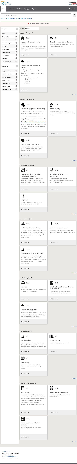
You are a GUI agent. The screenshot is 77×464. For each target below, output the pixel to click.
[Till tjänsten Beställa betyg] (26, 391)
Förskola (21, 18)
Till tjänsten (24, 55)
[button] (17, 29)
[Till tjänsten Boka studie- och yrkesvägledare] (60, 391)
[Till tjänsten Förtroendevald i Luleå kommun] (31, 143)
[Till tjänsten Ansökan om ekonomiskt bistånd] (31, 227)
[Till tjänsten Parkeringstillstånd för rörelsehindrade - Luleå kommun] (62, 287)
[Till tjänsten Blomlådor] (24, 286)
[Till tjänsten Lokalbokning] (25, 361)
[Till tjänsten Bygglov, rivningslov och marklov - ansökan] (33, 42)
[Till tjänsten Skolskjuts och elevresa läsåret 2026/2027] (33, 423)
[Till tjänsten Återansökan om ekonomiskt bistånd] (32, 252)
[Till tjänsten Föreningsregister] (55, 339)
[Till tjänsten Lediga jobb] (25, 199)
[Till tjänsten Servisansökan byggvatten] (29, 309)
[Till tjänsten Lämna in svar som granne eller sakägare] (33, 66)
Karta (30, 18)
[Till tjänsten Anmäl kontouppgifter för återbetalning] (33, 108)
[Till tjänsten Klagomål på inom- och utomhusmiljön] (62, 41)
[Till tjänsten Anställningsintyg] (55, 108)
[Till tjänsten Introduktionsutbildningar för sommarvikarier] (62, 174)
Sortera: (22, 28)
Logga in (72, 9)
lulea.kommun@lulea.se (11, 456)
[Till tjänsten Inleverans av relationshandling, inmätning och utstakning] (33, 174)
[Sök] (74, 15)
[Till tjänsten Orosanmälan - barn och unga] (59, 227)
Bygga (16, 18)
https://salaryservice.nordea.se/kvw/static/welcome (33, 121)
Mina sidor (10, 9)
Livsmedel (26, 18)
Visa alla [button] (74, 95)
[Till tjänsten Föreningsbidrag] (26, 339)
